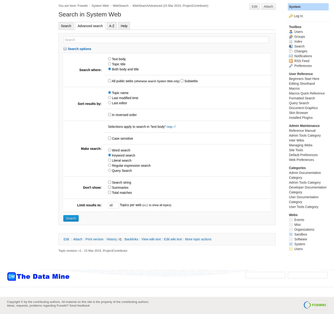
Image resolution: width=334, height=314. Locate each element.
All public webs (122, 81)
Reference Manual (302, 130)
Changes (298, 51)
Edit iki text (173, 239)
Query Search (121, 171)
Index (295, 41)
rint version (95, 239)
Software (298, 239)
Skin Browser (298, 113)
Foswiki (82, 5)
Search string (121, 182)
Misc (295, 224)
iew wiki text (151, 239)
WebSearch (121, 5)
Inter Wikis (296, 140)
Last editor (119, 103)
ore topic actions (198, 239)
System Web (100, 5)
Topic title (118, 64)
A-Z (112, 26)
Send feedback (79, 305)
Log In (298, 16)
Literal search (121, 160)
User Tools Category (303, 207)
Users (296, 32)
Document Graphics (303, 108)
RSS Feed (299, 61)
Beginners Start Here (304, 79)
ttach (77, 239)
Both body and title (125, 69)
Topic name (119, 93)
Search (66, 26)
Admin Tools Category (305, 135)
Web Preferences (301, 160)
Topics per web (130, 205)
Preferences (300, 66)
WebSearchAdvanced (147, 5)
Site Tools (296, 150)
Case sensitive (122, 138)
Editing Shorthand (302, 83)
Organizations (301, 229)
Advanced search (90, 26)
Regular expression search (131, 165)
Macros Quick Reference (307, 93)
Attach (268, 6)
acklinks (131, 239)
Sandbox (298, 234)
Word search (120, 150)
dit (67, 239)
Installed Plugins (301, 117)
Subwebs (190, 81)
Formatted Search (302, 98)
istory (112, 239)
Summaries (119, 187)
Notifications (300, 56)
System (295, 7)
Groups (297, 36)
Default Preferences (303, 155)
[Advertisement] (25, 93)
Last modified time (124, 98)
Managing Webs (300, 145)
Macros (294, 88)
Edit (254, 6)
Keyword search (123, 155)
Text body (118, 59)
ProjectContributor (195, 5)
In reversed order (124, 115)
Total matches (121, 193)
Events (296, 220)
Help (124, 26)
